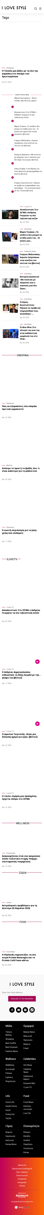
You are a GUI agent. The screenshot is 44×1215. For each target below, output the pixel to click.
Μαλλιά (9, 465)
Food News (10, 950)
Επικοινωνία (22, 1173)
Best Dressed (11, 1044)
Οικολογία (28, 1146)
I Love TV (28, 206)
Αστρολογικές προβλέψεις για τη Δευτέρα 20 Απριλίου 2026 (22, 904)
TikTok (22, 1184)
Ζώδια (8, 900)
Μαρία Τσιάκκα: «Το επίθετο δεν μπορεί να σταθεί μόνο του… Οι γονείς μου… (31, 236)
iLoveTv (12, 558)
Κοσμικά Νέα (29, 1080)
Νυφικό (9, 1129)
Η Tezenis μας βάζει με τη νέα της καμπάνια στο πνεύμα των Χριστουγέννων (22, 71)
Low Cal (27, 1110)
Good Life (10, 1099)
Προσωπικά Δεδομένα (22, 1166)
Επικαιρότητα (31, 1123)
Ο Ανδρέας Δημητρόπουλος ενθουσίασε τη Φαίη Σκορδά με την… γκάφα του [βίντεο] (22, 672)
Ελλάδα (26, 1133)
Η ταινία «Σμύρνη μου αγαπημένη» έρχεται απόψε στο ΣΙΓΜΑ (21, 795)
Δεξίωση (10, 1137)
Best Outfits (11, 1040)
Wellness (22, 821)
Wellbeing (10, 1062)
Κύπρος (26, 1129)
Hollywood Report (28, 1075)
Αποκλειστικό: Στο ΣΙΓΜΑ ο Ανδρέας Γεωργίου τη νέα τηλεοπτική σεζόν (25, 114)
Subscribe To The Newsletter (22, 997)
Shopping (10, 68)
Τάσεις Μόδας (9, 1031)
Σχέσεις (9, 1074)
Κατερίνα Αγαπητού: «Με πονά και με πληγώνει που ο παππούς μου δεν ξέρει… (29, 282)
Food (22, 919)
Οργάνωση (10, 1133)
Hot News (28, 229)
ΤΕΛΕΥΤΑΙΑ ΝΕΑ (22, 94)
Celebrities (29, 1056)
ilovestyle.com (28, 1200)
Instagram (22, 1181)
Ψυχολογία (10, 851)
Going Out (10, 1111)
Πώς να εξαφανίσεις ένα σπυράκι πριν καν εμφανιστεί (22, 407)
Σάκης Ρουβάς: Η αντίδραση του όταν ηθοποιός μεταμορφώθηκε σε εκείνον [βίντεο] (28, 171)
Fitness (9, 1070)
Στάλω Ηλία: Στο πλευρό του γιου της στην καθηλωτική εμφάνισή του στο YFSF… (30, 333)
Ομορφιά (28, 1023)
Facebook (22, 1177)
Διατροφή (10, 1066)
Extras (26, 1150)
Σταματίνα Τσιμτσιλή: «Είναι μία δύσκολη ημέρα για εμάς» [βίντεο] (21, 733)
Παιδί (8, 1107)
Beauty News (29, 1029)
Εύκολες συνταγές (27, 1105)
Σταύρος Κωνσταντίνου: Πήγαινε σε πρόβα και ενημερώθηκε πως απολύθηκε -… (30, 308)
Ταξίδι (8, 1115)
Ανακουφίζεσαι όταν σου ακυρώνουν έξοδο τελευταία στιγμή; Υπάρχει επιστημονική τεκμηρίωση (19, 856)
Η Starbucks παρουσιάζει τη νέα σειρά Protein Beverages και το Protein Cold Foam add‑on (20, 954)
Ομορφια (23, 355)
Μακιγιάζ (27, 1033)
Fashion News (12, 1048)
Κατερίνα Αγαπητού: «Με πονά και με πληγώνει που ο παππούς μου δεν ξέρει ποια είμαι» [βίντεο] (27, 157)
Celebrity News (30, 251)
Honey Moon (11, 1141)
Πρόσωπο (10, 403)
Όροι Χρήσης (22, 1170)
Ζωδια (23, 870)
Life (8, 1093)
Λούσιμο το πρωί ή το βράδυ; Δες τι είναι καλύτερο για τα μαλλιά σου (21, 468)
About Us (22, 1163)
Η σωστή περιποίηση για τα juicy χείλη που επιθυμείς (22, 530)
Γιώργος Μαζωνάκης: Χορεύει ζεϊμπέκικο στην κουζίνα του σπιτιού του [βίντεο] (26, 143)
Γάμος (9, 1123)
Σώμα (26, 1045)
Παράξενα (27, 1141)
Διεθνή (26, 1137)
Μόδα (9, 1023)
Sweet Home (11, 1103)
